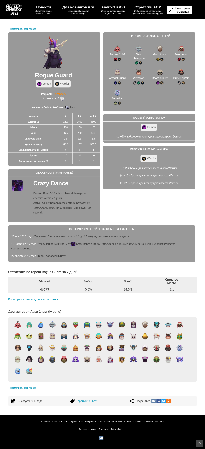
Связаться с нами (87, 429)
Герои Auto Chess (87, 401)
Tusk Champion (139, 58)
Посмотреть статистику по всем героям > (33, 299)
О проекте (103, 429)
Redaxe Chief (117, 56)
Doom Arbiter (160, 80)
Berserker (117, 100)
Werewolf (138, 80)
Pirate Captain (181, 80)
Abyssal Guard (117, 80)
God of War (160, 56)
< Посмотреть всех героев (22, 28)
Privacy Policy (117, 429)
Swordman (181, 56)
